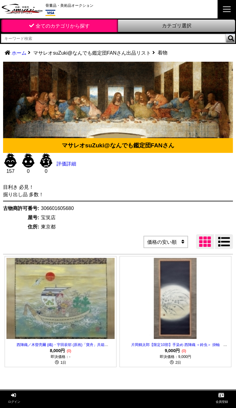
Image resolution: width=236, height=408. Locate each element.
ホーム (19, 53)
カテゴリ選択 (176, 25)
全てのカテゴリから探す (63, 26)
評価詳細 (66, 163)
